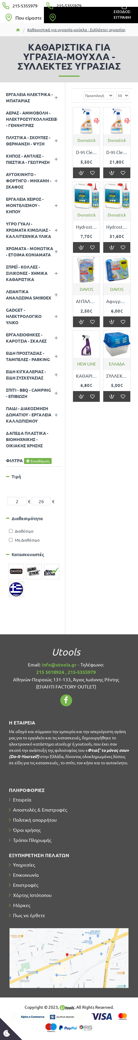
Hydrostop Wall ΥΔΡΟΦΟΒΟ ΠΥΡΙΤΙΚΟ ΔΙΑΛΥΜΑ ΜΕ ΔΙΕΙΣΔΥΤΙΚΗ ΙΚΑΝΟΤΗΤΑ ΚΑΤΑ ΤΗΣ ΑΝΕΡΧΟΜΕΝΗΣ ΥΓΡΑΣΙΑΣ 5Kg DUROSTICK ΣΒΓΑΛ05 (116, 227)
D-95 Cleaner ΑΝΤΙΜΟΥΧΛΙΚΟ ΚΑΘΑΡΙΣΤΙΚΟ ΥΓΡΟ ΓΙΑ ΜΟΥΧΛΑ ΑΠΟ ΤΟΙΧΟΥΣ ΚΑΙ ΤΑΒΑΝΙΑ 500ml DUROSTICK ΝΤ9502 (86, 152)
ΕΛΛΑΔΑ (117, 363)
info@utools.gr (59, 664)
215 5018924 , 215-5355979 (66, 672)
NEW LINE (86, 363)
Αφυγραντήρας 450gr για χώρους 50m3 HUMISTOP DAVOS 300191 (116, 301)
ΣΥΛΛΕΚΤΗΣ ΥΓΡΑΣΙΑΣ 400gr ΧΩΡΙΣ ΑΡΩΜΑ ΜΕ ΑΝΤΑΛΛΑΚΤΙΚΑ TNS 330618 (116, 376)
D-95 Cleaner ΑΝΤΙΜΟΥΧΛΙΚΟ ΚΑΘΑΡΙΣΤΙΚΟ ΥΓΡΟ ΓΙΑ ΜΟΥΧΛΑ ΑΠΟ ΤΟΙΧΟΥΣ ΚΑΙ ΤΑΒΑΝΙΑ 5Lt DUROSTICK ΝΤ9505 (116, 152)
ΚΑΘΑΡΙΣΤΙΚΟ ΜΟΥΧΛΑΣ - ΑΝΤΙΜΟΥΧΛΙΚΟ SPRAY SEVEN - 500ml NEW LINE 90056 (86, 376)
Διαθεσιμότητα (27, 518)
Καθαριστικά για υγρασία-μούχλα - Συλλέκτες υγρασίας (76, 29)
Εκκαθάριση (40, 461)
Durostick (86, 140)
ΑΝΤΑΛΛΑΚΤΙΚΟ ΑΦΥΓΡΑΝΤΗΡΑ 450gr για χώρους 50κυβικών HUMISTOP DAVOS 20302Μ (86, 301)
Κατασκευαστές (28, 554)
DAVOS (86, 289)
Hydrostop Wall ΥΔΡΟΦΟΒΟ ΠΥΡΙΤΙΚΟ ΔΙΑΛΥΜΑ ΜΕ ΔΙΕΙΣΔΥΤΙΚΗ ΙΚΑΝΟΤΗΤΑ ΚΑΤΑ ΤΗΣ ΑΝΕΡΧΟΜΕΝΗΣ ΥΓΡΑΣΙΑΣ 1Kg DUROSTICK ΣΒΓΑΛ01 (86, 227)
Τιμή (16, 476)
